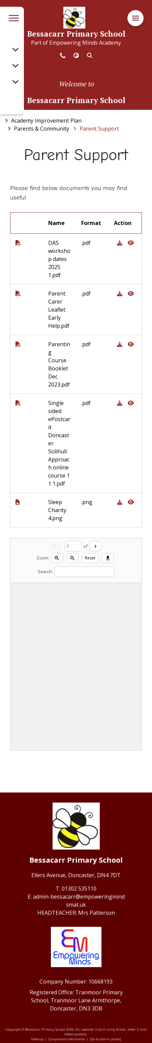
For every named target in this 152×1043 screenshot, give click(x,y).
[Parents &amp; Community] (41, 129)
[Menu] (135, 18)
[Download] (108, 558)
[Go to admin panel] (105, 1039)
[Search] (85, 571)
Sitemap (37, 1039)
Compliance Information (66, 1039)
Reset (90, 558)
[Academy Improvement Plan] (46, 121)
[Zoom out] (72, 558)
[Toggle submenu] (15, 49)
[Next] (95, 546)
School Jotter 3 (127, 1029)
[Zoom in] (57, 558)
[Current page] (73, 546)
